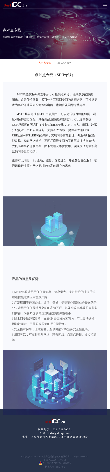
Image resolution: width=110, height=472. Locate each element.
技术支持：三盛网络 (55, 466)
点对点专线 (44, 63)
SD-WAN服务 (64, 63)
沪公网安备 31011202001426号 (55, 463)
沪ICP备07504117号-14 (55, 460)
